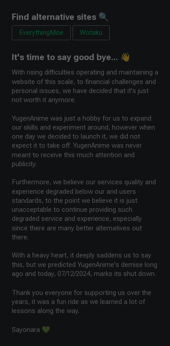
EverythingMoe (41, 32)
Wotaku (91, 32)
